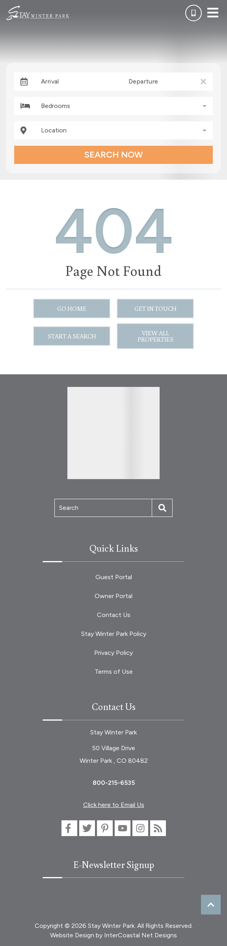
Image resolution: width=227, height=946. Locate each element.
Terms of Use (114, 671)
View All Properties (155, 336)
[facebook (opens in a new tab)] (69, 828)
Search (68, 507)
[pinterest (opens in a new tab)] (105, 828)
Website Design (72, 935)
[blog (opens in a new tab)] (158, 828)
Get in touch (155, 308)
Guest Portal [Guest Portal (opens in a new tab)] (113, 577)
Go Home (71, 308)
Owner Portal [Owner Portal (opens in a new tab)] (113, 596)
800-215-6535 (114, 782)
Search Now (113, 154)
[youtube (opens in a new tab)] (122, 828)
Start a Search (72, 336)
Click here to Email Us (113, 804)
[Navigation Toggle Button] (213, 12)
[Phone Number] (193, 13)
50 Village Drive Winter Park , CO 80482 (114, 754)
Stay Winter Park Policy (113, 633)
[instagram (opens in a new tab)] (140, 828)
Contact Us (113, 615)
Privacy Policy (113, 652)
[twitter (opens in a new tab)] (87, 828)
